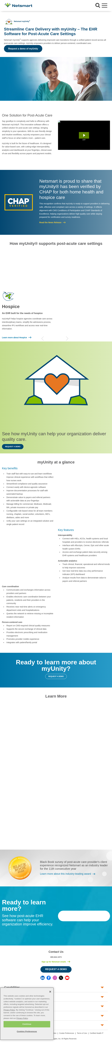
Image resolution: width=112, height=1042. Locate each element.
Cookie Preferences (66, 1033)
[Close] (50, 992)
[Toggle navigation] (104, 5)
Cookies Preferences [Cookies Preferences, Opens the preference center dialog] (27, 1031)
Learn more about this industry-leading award (65, 873)
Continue (26, 1024)
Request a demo (12, 447)
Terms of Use (82, 1033)
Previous (42, 338)
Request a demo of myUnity (23, 48)
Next (67, 338)
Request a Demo (56, 969)
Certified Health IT (96, 1033)
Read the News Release (50, 222)
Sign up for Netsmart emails (54, 962)
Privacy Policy (9, 1010)
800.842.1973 (56, 957)
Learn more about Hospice (14, 337)
